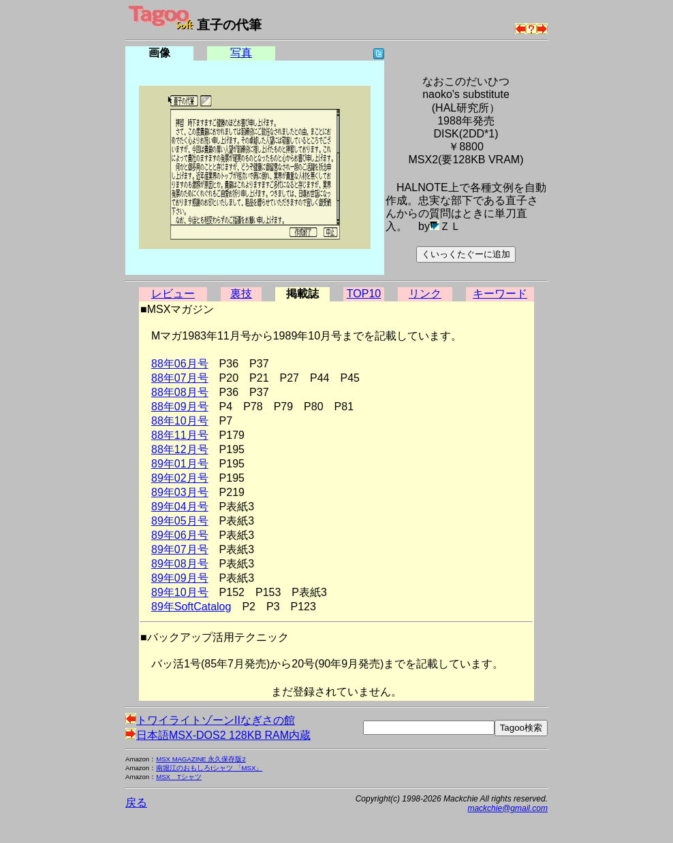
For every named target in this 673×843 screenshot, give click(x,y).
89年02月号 (179, 478)
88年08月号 (179, 392)
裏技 (241, 293)
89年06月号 (179, 535)
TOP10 (364, 293)
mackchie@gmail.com (507, 808)
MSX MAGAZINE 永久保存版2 (201, 759)
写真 (241, 53)
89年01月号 (179, 463)
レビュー (173, 293)
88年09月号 (179, 406)
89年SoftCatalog (191, 606)
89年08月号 (179, 563)
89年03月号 (179, 492)
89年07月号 (179, 549)
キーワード (500, 293)
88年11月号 (179, 435)
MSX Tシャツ (179, 776)
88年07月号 (179, 378)
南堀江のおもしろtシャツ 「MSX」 (209, 768)
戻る (136, 802)
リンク (425, 293)
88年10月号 (179, 421)
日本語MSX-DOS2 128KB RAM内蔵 (218, 735)
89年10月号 (179, 592)
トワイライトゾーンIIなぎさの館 (210, 720)
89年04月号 (179, 506)
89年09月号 (179, 578)
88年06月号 (179, 363)
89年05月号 (179, 521)
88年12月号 (179, 449)
